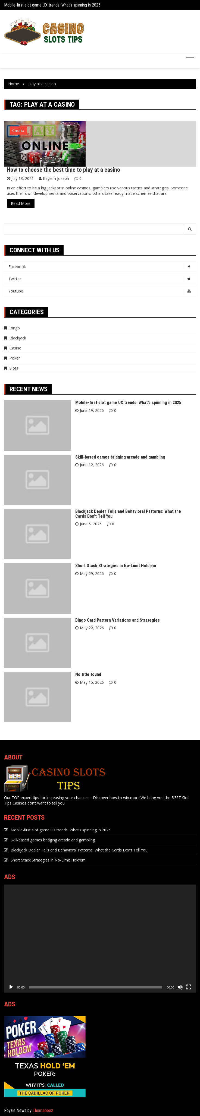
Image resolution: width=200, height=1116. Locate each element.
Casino (18, 130)
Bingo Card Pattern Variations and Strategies (117, 620)
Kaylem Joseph (56, 178)
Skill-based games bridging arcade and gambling (120, 457)
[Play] (11, 987)
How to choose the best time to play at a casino (63, 169)
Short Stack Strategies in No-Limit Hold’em (115, 565)
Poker (15, 358)
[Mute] (180, 987)
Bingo (15, 327)
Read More (20, 203)
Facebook (101, 266)
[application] (100, 938)
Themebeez (43, 1110)
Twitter (101, 279)
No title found (88, 674)
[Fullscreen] (189, 987)
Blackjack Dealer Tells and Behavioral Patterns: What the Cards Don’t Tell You (128, 514)
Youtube (101, 291)
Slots (14, 368)
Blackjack (18, 338)
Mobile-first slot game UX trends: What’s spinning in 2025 (52, 5)
